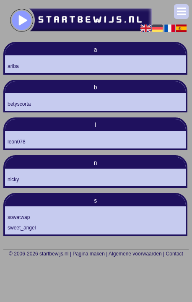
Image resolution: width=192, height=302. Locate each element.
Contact (174, 254)
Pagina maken (89, 254)
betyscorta (19, 104)
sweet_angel (22, 228)
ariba (13, 66)
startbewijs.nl (53, 254)
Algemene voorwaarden (135, 254)
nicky (13, 179)
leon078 (17, 142)
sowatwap (19, 217)
